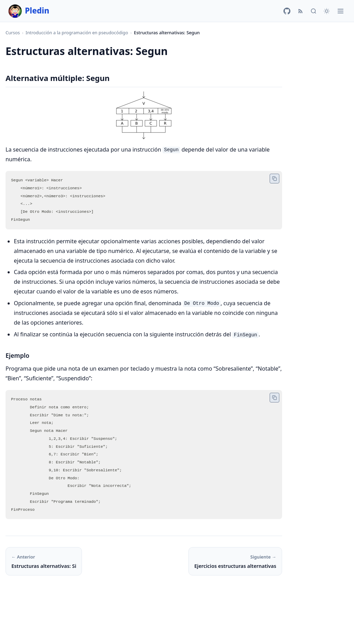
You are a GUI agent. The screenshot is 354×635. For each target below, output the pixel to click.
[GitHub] (287, 11)
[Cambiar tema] (326, 11)
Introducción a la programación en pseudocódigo (77, 32)
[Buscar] (313, 11)
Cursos (13, 32)
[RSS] (300, 11)
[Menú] (340, 11)
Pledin (28, 11)
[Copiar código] (274, 178)
